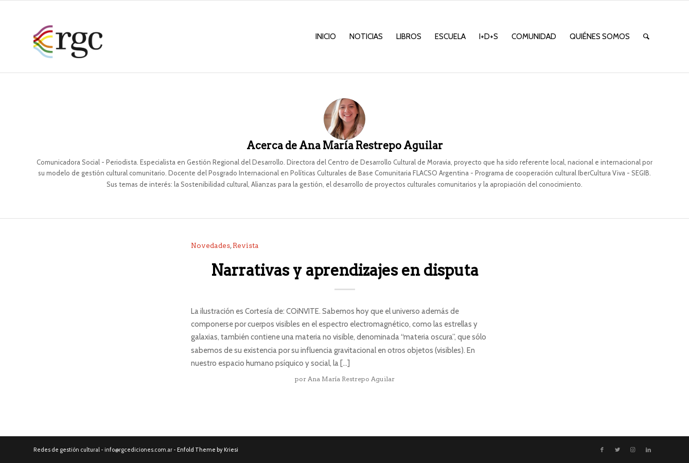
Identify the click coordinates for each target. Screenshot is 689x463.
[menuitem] (326, 37)
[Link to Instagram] (633, 449)
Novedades (210, 245)
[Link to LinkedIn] (648, 449)
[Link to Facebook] (602, 449)
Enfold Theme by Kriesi (207, 449)
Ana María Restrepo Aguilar (351, 379)
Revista (246, 245)
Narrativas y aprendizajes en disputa (345, 270)
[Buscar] (646, 37)
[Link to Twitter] (617, 449)
